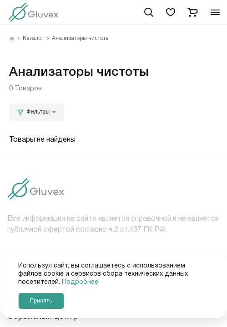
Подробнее (80, 282)
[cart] (192, 12)
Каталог (33, 38)
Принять (41, 300)
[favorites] (171, 12)
